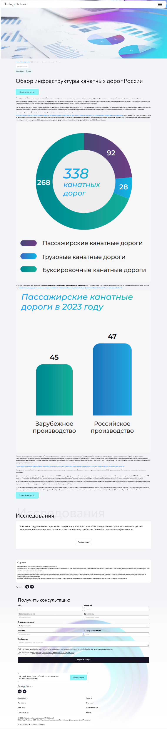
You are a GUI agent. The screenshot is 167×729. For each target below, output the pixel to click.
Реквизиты (86, 720)
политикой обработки (83, 649)
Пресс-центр (23, 713)
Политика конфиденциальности (70, 720)
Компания (22, 698)
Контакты (22, 703)
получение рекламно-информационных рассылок (53, 653)
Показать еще (83, 542)
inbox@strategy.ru (38, 725)
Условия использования (49, 720)
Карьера (21, 708)
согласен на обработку (31, 649)
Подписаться (78, 678)
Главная (18, 62)
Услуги (89, 698)
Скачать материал (27, 92)
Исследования (25, 62)
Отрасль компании (26, 622)
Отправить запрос (83, 660)
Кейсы (88, 713)
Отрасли (90, 703)
